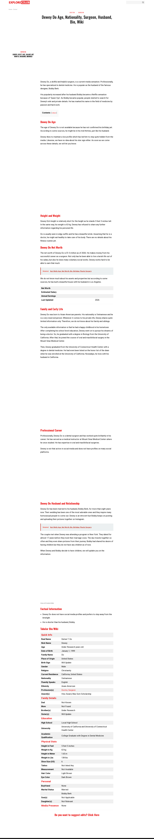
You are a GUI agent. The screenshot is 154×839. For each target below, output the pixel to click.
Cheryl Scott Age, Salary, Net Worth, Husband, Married (23, 55)
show (54, 113)
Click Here (93, 815)
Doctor (15, 9)
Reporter (23, 52)
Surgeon (81, 12)
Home (10, 9)
